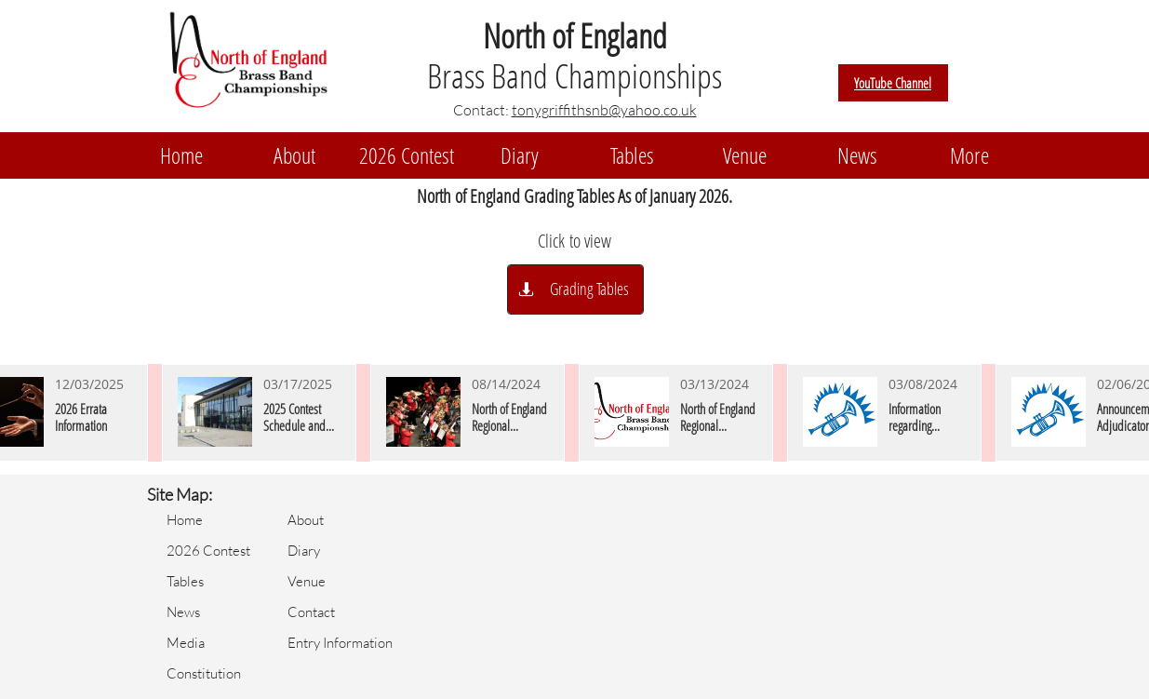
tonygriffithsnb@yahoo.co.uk (604, 110)
